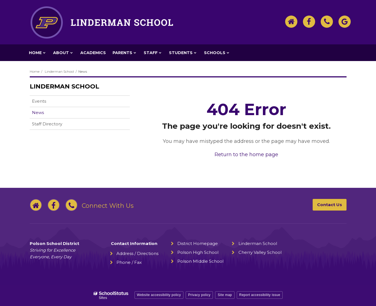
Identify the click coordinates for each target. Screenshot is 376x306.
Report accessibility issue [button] (259, 295)
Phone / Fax (129, 262)
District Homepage (197, 243)
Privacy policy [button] (199, 295)
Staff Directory (47, 124)
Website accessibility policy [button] (159, 295)
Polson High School (197, 252)
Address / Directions (137, 253)
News (38, 112)
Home (34, 71)
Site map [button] (225, 295)
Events (39, 101)
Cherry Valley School (260, 252)
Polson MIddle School (200, 261)
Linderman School (59, 71)
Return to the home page (246, 154)
